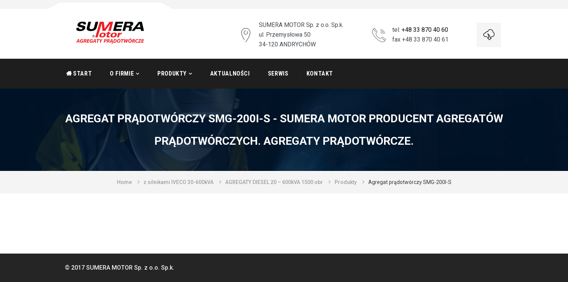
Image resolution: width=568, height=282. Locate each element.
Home (124, 182)
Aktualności (230, 73)
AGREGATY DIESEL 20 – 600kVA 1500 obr (274, 182)
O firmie (122, 73)
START (82, 73)
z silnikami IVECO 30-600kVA (178, 182)
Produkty (172, 73)
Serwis (278, 73)
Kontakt (319, 73)
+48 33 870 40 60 (425, 29)
